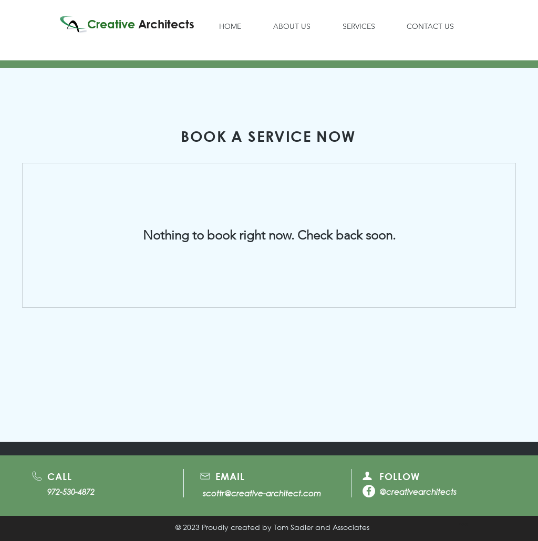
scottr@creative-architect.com (262, 493)
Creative (140, 24)
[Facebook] (369, 491)
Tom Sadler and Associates (321, 527)
